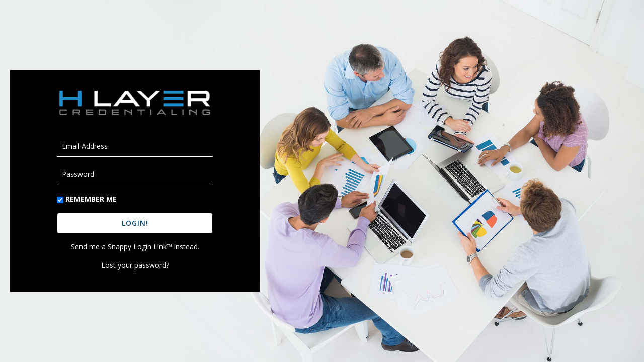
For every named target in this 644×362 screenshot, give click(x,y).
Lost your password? (135, 265)
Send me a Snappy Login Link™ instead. (135, 246)
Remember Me (91, 199)
